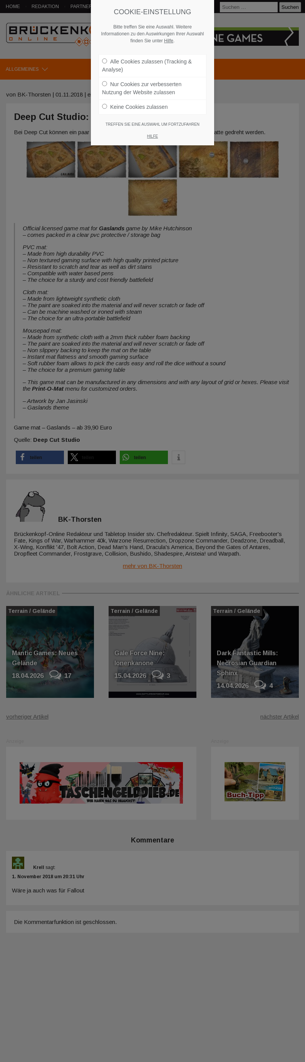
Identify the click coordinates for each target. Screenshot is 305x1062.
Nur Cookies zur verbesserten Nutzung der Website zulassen (141, 88)
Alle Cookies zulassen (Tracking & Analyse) (147, 65)
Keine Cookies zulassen (135, 107)
